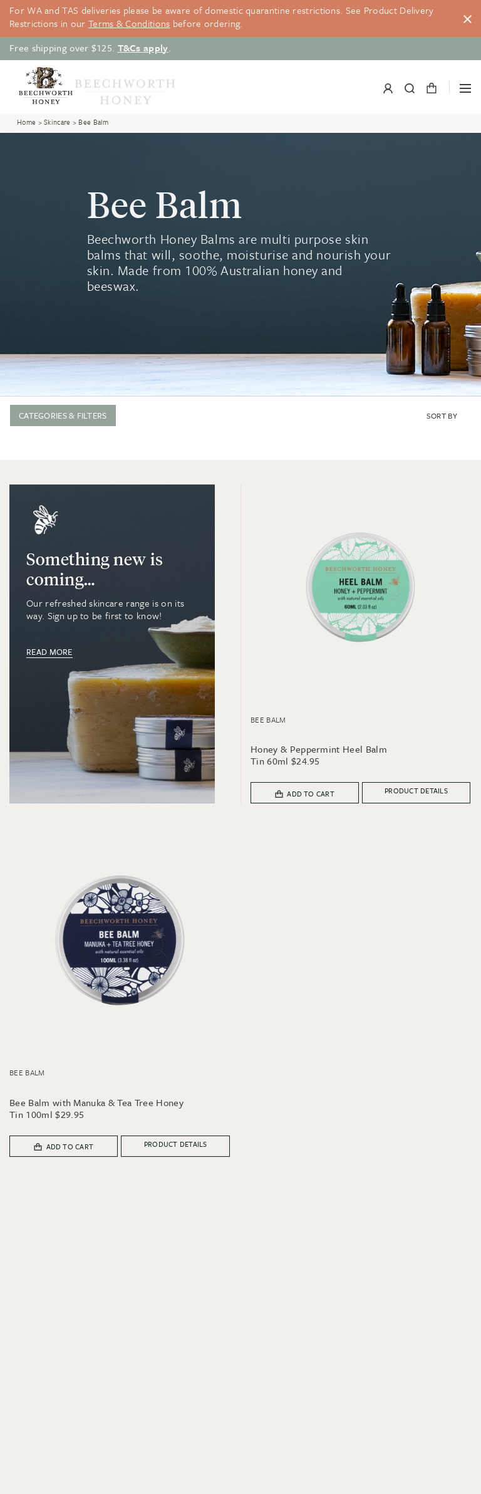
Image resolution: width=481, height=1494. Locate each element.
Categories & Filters (63, 415)
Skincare (57, 122)
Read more (49, 652)
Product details (416, 790)
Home (26, 122)
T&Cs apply (143, 48)
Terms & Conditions (129, 23)
